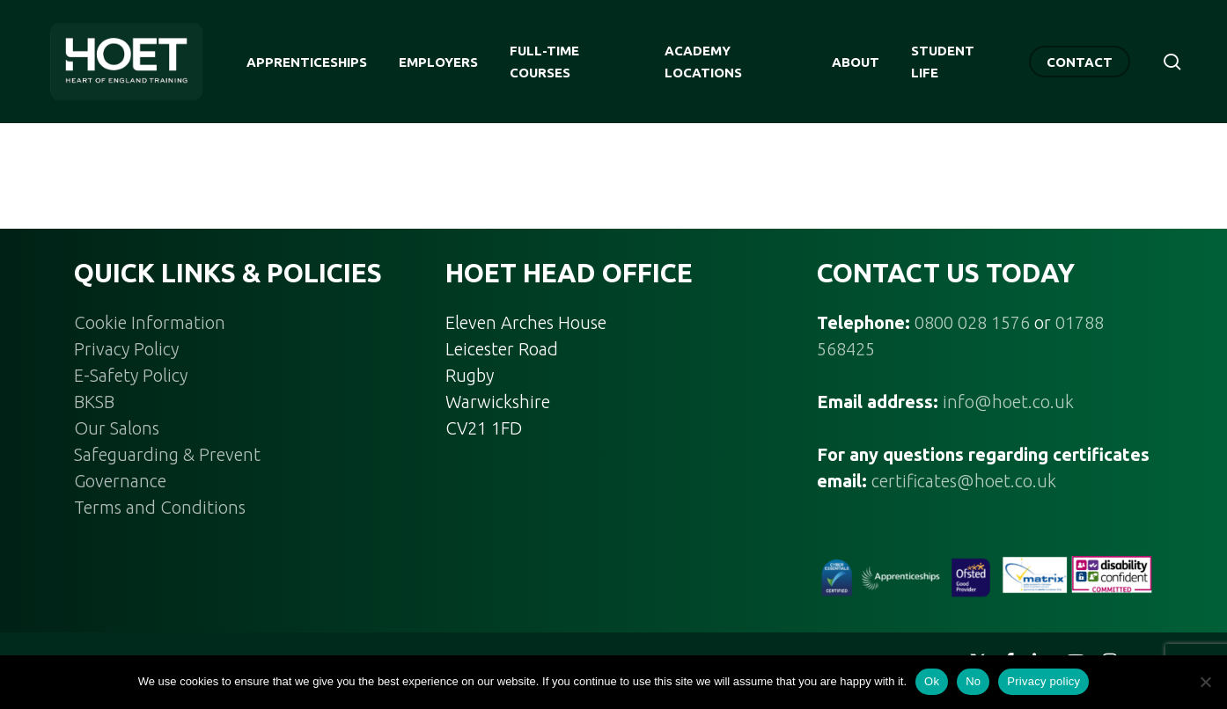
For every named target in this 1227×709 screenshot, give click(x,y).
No (973, 681)
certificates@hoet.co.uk (963, 481)
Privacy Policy (126, 349)
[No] (1205, 682)
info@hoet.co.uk (1008, 401)
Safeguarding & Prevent (167, 454)
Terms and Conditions (160, 507)
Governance (120, 481)
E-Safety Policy (130, 375)
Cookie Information (149, 322)
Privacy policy (1043, 681)
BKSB (94, 401)
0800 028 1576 (972, 322)
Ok (931, 681)
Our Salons (116, 428)
